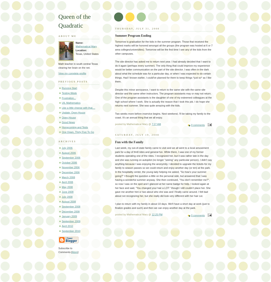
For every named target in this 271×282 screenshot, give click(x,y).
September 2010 (71, 231)
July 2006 (67, 148)
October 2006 (69, 162)
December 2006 (71, 172)
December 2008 (71, 211)
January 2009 (69, 216)
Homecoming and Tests (75, 127)
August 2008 (69, 201)
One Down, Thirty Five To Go (78, 132)
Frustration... (69, 98)
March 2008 (68, 177)
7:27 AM (156, 124)
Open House (69, 117)
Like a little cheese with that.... (78, 107)
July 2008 (67, 196)
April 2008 (67, 182)
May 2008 (67, 187)
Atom (75, 252)
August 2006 (69, 153)
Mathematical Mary (86, 46)
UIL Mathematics (71, 102)
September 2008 (71, 206)
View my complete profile (72, 73)
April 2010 (67, 226)
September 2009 (71, 221)
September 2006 (71, 157)
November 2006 (71, 167)
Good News (68, 122)
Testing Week (69, 93)
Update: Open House (73, 112)
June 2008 (68, 191)
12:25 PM (157, 214)
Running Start (69, 88)
